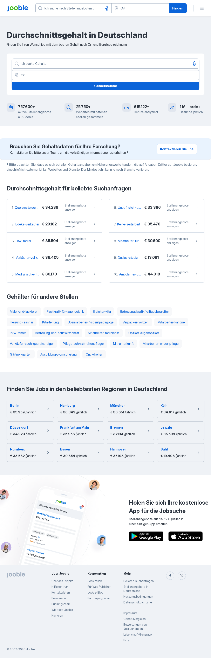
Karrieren (57, 615)
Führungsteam (61, 604)
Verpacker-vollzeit (136, 322)
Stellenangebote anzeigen (80, 207)
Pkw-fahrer (18, 333)
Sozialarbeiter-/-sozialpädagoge (91, 322)
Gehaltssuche (105, 86)
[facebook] (170, 576)
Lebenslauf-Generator (137, 634)
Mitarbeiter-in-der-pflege (161, 344)
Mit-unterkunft (123, 344)
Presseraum (59, 598)
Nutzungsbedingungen (138, 596)
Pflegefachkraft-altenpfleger (83, 344)
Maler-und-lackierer (24, 311)
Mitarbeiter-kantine (171, 322)
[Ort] (105, 75)
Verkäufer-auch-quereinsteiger (32, 344)
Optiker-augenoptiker (143, 333)
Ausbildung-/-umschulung (58, 354)
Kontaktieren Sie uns (176, 149)
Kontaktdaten (61, 592)
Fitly (126, 640)
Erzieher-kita (102, 311)
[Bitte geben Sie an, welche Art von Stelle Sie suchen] (73, 8)
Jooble (30, 649)
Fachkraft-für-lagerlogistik (65, 311)
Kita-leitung (50, 322)
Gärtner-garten (20, 354)
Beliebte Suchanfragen (138, 581)
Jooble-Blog (95, 592)
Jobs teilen (95, 581)
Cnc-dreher (94, 354)
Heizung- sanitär (21, 322)
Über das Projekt (62, 581)
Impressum (130, 613)
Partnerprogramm (99, 598)
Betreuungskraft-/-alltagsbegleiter (144, 311)
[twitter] (182, 576)
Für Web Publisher (99, 586)
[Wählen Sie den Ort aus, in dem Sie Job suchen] (140, 8)
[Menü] (202, 8)
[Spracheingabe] (107, 8)
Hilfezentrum (60, 586)
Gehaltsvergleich (134, 619)
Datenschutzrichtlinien (138, 602)
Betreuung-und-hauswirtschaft (57, 333)
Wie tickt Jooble (62, 609)
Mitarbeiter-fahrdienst (103, 333)
